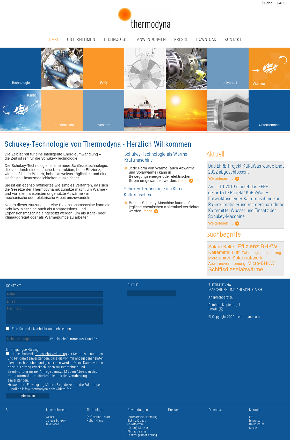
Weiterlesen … (224, 179)
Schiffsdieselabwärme (235, 269)
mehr (182, 180)
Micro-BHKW (219, 258)
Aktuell (50, 417)
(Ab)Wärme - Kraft (98, 417)
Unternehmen (81, 39)
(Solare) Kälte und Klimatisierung (138, 429)
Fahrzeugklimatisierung (261, 253)
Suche (267, 3)
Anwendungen (151, 39)
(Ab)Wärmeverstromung (142, 417)
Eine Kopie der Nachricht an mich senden (41, 329)
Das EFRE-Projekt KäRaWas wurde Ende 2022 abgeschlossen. (246, 169)
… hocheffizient (62, 125)
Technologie (116, 39)
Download (206, 39)
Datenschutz (256, 424)
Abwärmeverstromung (226, 264)
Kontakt (233, 39)
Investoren (104, 125)
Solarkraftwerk (248, 257)
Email (212, 309)
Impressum (256, 420)
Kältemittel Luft (224, 252)
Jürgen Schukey (56, 420)
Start (53, 39)
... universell (228, 83)
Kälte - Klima (95, 420)
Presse (181, 39)
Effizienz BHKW (257, 246)
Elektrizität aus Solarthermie (136, 422)
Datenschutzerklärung (51, 354)
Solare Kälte (221, 246)
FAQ (280, 3)
